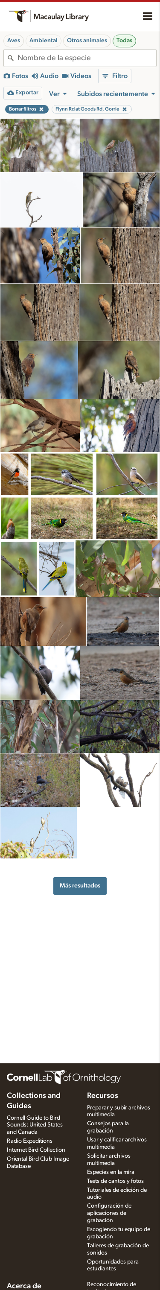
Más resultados (80, 885)
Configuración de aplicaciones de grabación (109, 1213)
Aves (13, 41)
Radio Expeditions (29, 1141)
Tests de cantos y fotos (115, 1181)
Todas (124, 41)
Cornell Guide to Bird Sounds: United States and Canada (35, 1125)
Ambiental (43, 41)
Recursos (102, 1096)
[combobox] (86, 58)
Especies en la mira (110, 1172)
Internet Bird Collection (36, 1150)
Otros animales (87, 41)
